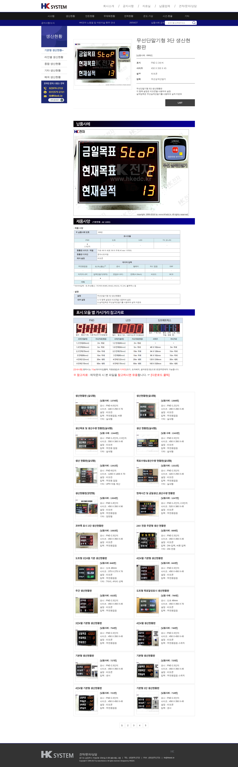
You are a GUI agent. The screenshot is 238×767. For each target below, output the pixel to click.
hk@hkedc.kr (169, 758)
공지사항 (128, 6)
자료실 (146, 6)
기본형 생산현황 (53, 50)
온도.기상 (148, 16)
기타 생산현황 (52, 70)
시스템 (51, 16)
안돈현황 (89, 16)
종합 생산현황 (52, 63)
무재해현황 (109, 16)
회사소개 (108, 6)
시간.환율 (167, 16)
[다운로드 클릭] (160, 374)
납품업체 (164, 6)
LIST (180, 103)
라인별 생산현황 (53, 57)
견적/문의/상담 (188, 6)
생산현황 (70, 16)
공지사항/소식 (48, 23)
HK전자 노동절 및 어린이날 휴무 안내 (97, 22)
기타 (187, 16)
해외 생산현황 (52, 77)
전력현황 (128, 16)
